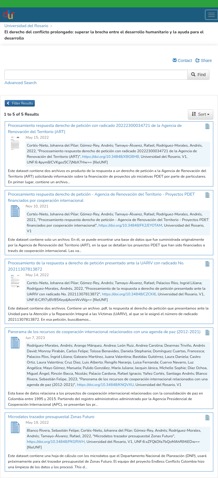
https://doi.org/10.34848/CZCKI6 (129, 294)
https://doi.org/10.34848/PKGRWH (56, 441)
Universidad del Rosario (26, 26)
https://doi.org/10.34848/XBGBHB (110, 156)
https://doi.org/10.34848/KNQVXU (105, 384)
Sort (200, 114)
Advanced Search (20, 83)
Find (198, 74)
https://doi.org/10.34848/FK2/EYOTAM (130, 225)
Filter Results (19, 103)
